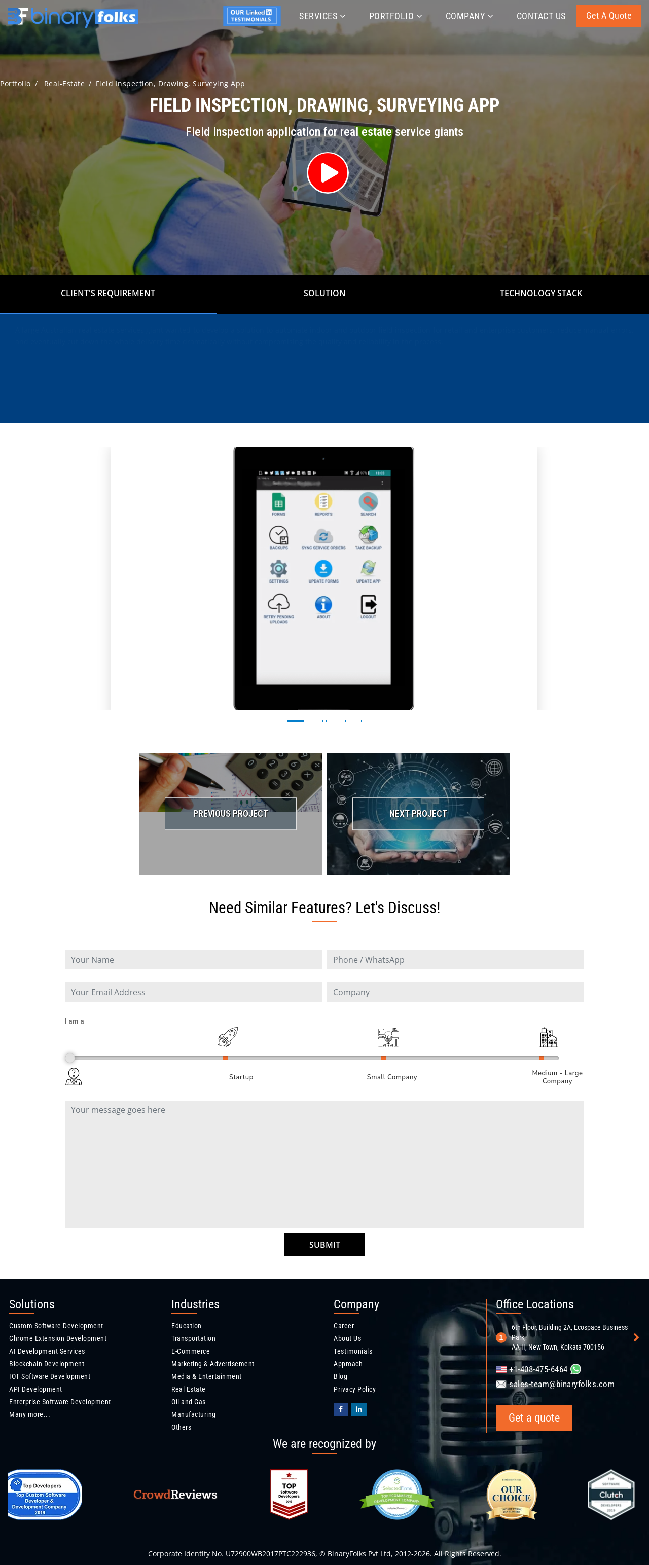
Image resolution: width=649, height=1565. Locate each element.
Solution (325, 293)
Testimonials (353, 1351)
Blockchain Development (46, 1364)
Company (470, 16)
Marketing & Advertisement (213, 1364)
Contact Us (541, 16)
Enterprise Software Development (60, 1402)
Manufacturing (193, 1414)
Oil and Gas (188, 1402)
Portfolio (396, 16)
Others (181, 1427)
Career (344, 1326)
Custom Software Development (56, 1326)
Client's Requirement (108, 293)
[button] (295, 721)
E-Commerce (190, 1351)
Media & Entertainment (206, 1376)
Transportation (193, 1338)
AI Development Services (47, 1351)
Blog (340, 1376)
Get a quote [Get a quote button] (609, 15)
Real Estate (188, 1389)
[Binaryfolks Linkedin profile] (359, 1409)
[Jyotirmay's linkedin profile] (254, 24)
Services (322, 16)
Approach (348, 1364)
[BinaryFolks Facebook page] (341, 1409)
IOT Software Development (49, 1376)
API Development (35, 1389)
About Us (347, 1338)
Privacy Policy (355, 1389)
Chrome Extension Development (57, 1338)
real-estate (64, 83)
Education (186, 1326)
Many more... (29, 1414)
